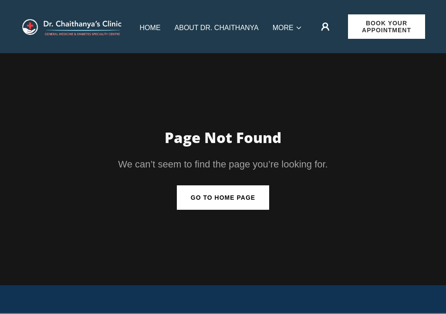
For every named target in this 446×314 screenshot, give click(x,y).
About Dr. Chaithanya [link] (217, 27)
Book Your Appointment (386, 27)
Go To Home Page (223, 197)
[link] (73, 26)
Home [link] (150, 27)
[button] (287, 28)
